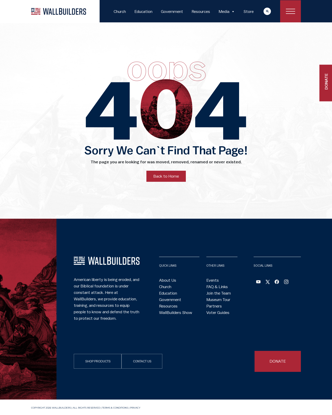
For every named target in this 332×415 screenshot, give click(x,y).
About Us (167, 280)
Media (227, 11)
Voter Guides (217, 313)
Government (172, 11)
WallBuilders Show (175, 313)
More (263, 11)
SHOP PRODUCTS (98, 361)
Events (212, 280)
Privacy (135, 407)
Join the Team (218, 293)
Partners (214, 306)
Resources (201, 11)
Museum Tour (218, 300)
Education (143, 11)
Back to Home (166, 176)
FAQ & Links (217, 287)
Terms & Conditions (115, 407)
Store (248, 11)
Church (120, 11)
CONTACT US (142, 361)
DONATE (278, 361)
